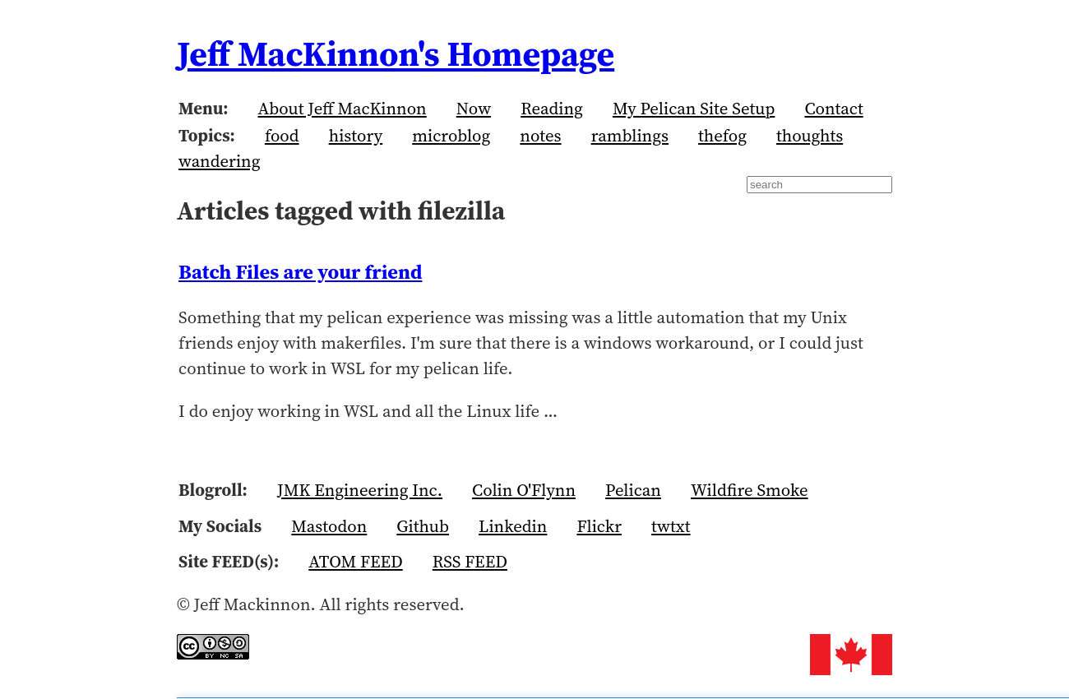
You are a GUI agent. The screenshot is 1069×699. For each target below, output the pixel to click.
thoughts (809, 135)
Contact (833, 108)
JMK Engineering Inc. (359, 490)
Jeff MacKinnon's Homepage (395, 53)
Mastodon (329, 526)
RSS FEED (470, 561)
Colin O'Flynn (524, 490)
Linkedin (513, 526)
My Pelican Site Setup (694, 108)
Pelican (633, 490)
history (356, 135)
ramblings (630, 135)
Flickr (599, 526)
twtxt (671, 526)
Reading (552, 108)
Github (422, 526)
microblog (451, 135)
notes (540, 135)
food (282, 135)
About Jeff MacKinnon (342, 108)
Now (473, 108)
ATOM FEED (355, 561)
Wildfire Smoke (749, 490)
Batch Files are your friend (300, 271)
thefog (722, 135)
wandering (219, 161)
